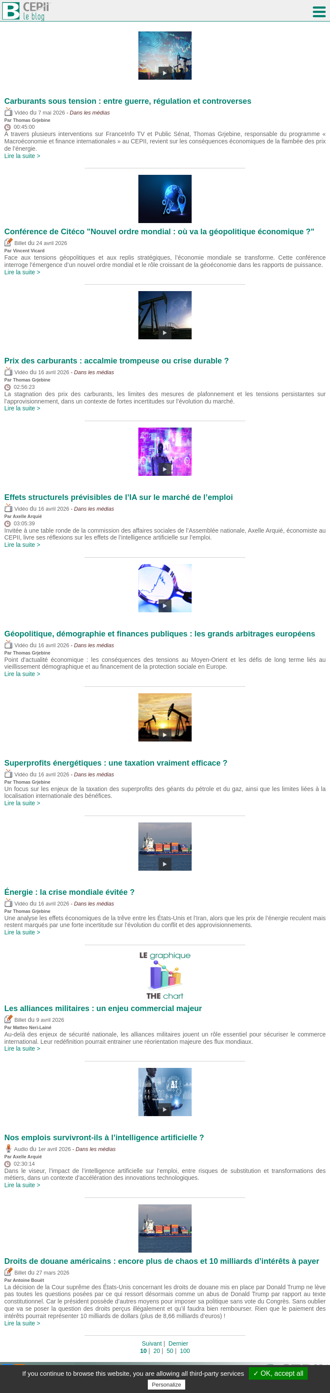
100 (185, 1350)
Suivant (152, 1343)
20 (156, 1350)
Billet (15, 243)
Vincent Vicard (29, 250)
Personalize (166, 1384)
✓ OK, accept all (278, 1373)
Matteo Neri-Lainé (32, 1027)
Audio (16, 1149)
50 (170, 1350)
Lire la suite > (22, 155)
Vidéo (16, 113)
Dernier (178, 1343)
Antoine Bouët (28, 1280)
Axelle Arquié (27, 516)
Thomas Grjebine (31, 120)
